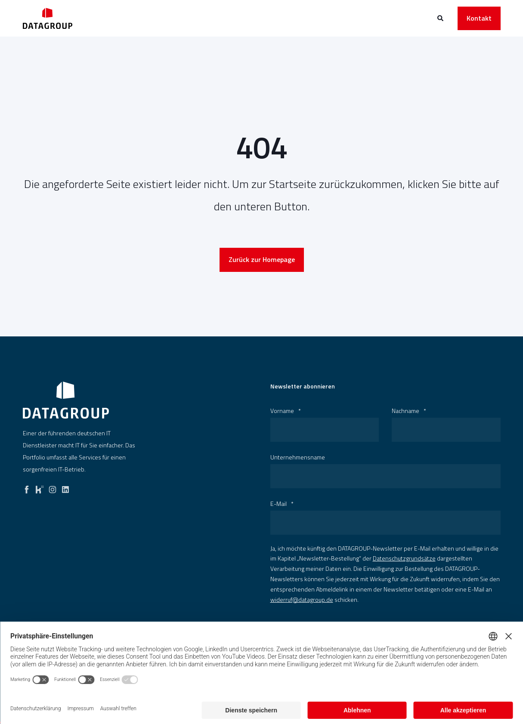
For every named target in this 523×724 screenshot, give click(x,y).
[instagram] (52, 487)
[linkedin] (65, 487)
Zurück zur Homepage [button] (262, 259)
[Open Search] (441, 17)
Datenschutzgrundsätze (404, 558)
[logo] (66, 400)
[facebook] (27, 487)
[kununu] (39, 487)
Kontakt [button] (479, 18)
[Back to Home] (47, 18)
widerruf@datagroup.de (301, 599)
